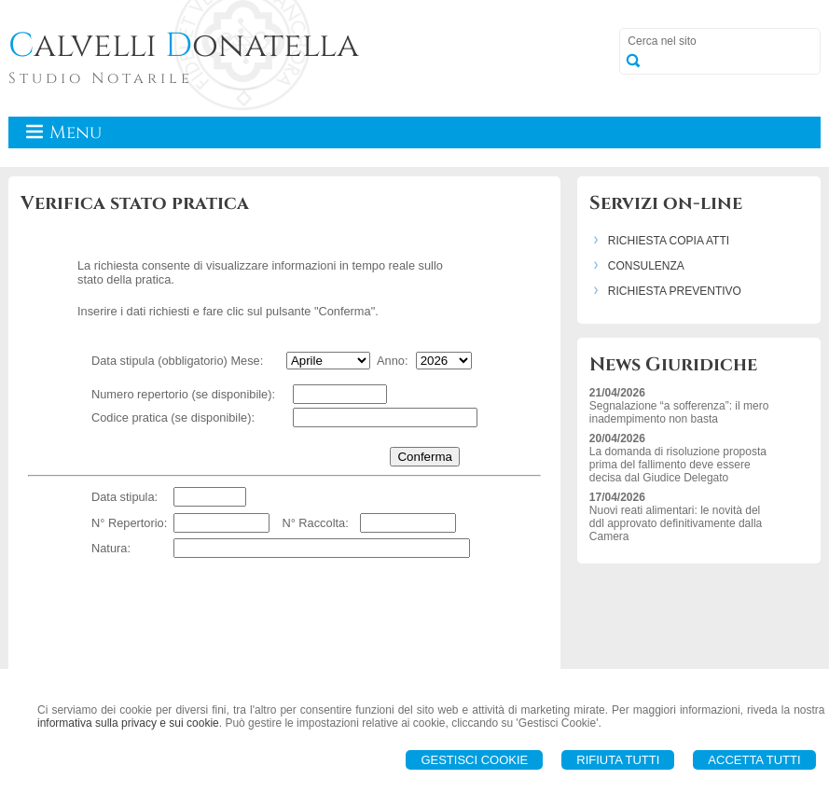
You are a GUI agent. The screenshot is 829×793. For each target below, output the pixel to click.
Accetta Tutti (754, 760)
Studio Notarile (100, 78)
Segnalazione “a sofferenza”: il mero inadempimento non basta (679, 412)
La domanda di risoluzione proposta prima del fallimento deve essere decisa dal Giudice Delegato (678, 464)
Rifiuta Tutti (617, 760)
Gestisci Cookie (474, 760)
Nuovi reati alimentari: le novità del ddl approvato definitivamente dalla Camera (675, 523)
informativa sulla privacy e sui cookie (128, 723)
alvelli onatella (183, 45)
